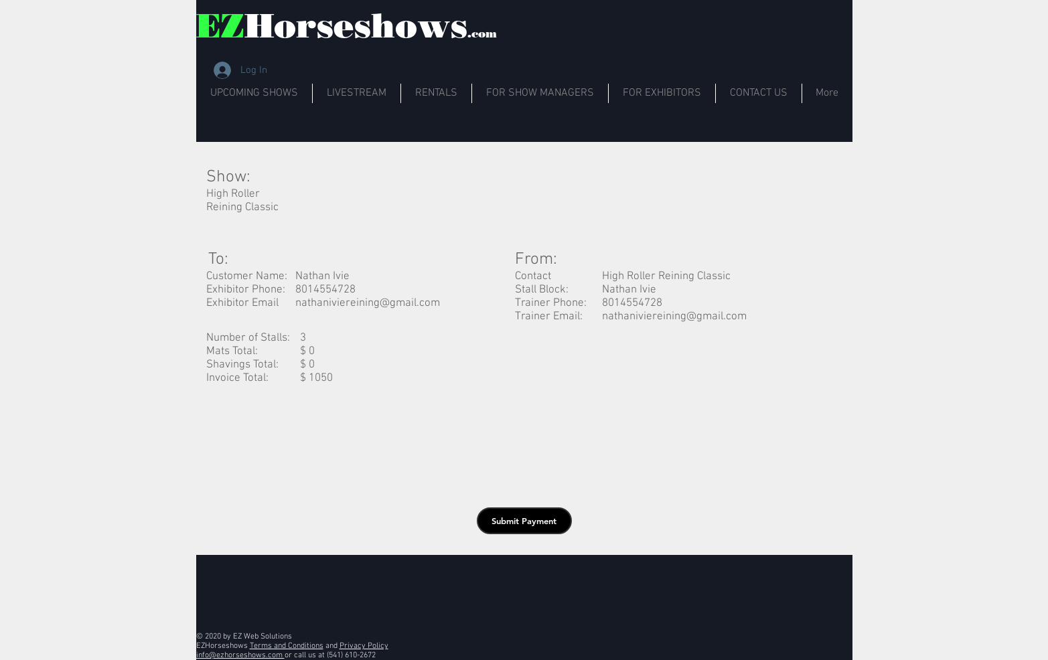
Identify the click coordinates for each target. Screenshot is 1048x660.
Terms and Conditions (286, 646)
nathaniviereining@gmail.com (367, 303)
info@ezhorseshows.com (240, 655)
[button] (524, 520)
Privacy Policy (364, 646)
